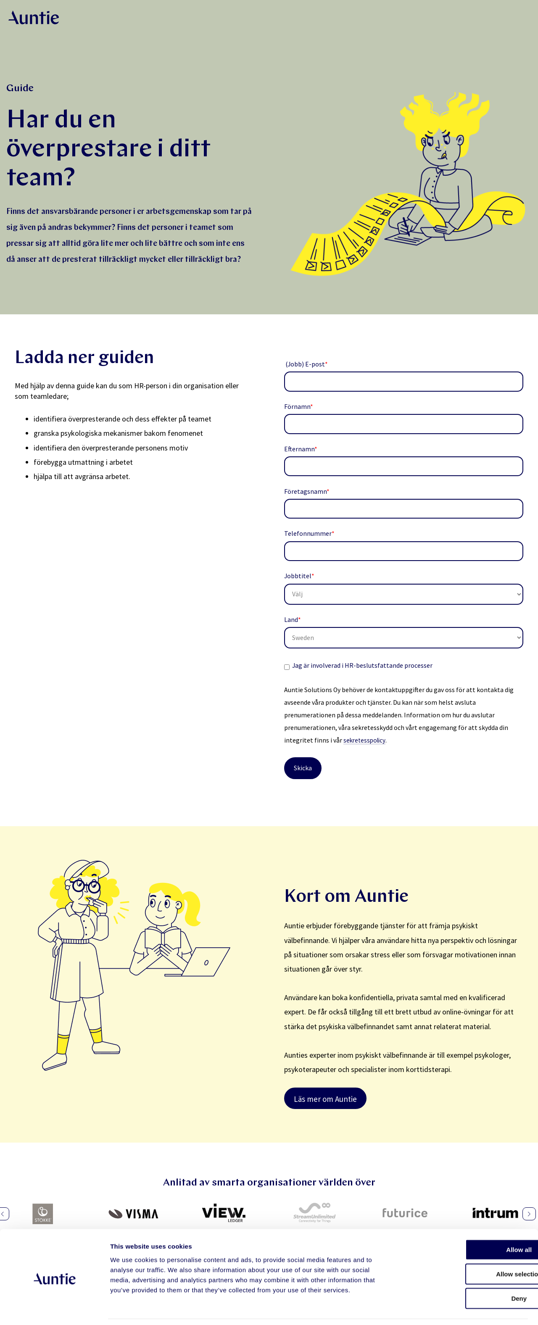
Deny (468, 1271)
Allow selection (468, 1246)
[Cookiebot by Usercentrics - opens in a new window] (54, 1308)
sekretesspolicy (365, 740)
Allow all (468, 1222)
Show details (441, 1308)
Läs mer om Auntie (325, 1099)
